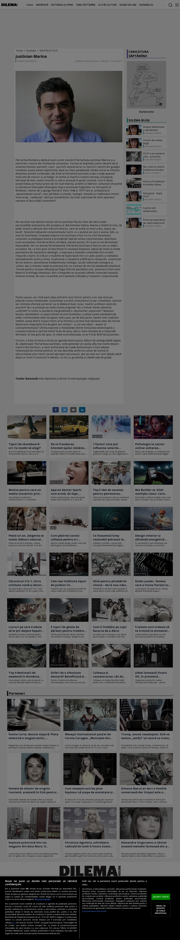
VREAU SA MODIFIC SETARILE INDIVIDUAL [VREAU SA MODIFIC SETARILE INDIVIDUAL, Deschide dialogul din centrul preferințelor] (161, 909)
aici (13, 922)
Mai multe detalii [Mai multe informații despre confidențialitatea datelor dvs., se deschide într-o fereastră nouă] (42, 899)
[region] (90, 908)
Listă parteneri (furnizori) (94, 911)
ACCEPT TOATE (161, 896)
